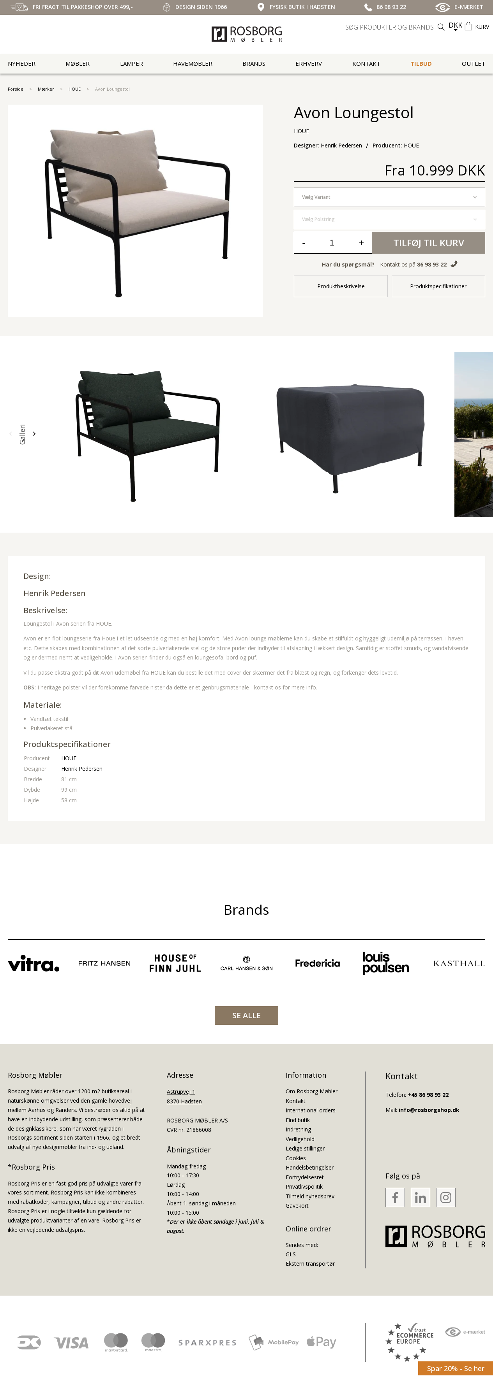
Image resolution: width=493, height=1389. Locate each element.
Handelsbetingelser (310, 1167)
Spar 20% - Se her (455, 1368)
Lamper (131, 63)
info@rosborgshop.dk (429, 1110)
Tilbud (421, 63)
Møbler (77, 63)
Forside (15, 89)
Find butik (298, 1120)
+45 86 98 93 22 (428, 1094)
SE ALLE (246, 1015)
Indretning (298, 1129)
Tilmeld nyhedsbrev (310, 1196)
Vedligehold (300, 1139)
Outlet (473, 63)
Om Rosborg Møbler (312, 1091)
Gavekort (297, 1205)
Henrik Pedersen (54, 593)
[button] (11, 434)
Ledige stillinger (305, 1148)
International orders (311, 1110)
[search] (396, 27)
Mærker (46, 89)
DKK (455, 25)
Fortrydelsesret (305, 1177)
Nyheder (21, 63)
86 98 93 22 (432, 264)
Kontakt (366, 63)
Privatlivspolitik (304, 1186)
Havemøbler (192, 63)
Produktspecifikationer (438, 286)
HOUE (75, 89)
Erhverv (308, 63)
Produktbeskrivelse (341, 286)
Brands (253, 63)
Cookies (296, 1158)
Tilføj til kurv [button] (428, 242)
